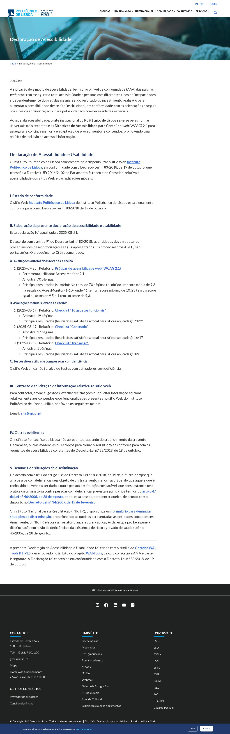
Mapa (13, 670)
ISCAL (157, 685)
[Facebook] (106, 610)
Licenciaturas (90, 645)
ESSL (157, 679)
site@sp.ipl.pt (31, 418)
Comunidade (157, 14)
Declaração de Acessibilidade (41, 44)
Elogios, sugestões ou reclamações (117, 594)
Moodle (87, 671)
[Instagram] (97, 610)
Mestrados (88, 652)
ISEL (156, 692)
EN (202, 4)
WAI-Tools (94, 558)
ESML (157, 665)
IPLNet (86, 678)
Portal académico (93, 665)
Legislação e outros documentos (101, 710)
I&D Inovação (108, 14)
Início (13, 68)
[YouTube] (124, 610)
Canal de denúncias (21, 708)
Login (213, 4)
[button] (94, 15)
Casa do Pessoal (164, 712)
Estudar (87, 14)
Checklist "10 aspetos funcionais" (80, 315)
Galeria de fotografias (95, 691)
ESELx (157, 659)
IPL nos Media (90, 697)
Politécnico (180, 14)
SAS (156, 699)
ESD (156, 652)
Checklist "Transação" (72, 348)
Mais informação (84, 729)
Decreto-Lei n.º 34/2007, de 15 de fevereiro (61, 507)
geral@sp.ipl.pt (19, 663)
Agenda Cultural (92, 704)
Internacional (133, 14)
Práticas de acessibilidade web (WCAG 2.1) (88, 273)
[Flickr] (132, 610)
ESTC (157, 672)
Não (193, 728)
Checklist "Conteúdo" (71, 331)
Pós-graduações (92, 658)
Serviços (201, 14)
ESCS (157, 645)
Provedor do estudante (24, 701)
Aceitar (206, 728)
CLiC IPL (159, 705)
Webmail (87, 684)
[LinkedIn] (115, 610)
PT (196, 4)
